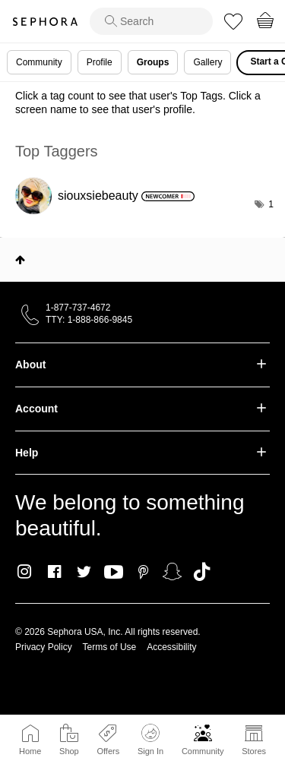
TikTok (201, 572)
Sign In (150, 740)
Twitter (83, 572)
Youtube (113, 572)
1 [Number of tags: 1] (271, 204)
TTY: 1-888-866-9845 (89, 319)
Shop (69, 751)
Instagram (24, 572)
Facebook (54, 572)
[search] (151, 21)
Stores (254, 751)
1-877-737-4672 (78, 307)
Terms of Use (110, 647)
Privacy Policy (43, 647)
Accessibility (171, 647)
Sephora (44, 21)
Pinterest (143, 572)
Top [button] (20, 260)
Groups (153, 62)
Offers (108, 751)
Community (203, 751)
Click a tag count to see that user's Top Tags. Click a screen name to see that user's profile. (138, 102)
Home (30, 751)
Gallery (207, 62)
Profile (99, 62)
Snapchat (172, 572)
